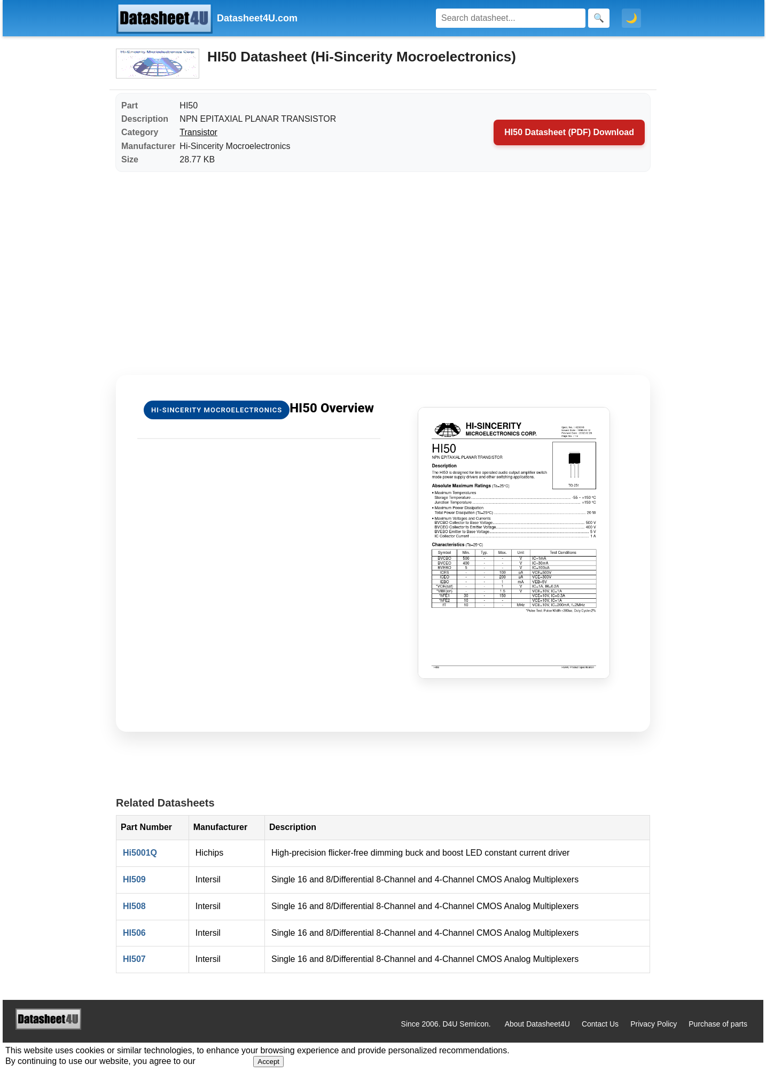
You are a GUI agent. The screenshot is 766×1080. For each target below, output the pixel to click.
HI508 (134, 906)
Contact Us (600, 1024)
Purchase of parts (718, 1024)
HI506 (134, 932)
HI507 (134, 959)
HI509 (134, 879)
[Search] (510, 18)
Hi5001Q (140, 852)
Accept (268, 1062)
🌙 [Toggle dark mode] (631, 18)
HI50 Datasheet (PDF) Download (569, 132)
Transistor (198, 132)
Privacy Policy (653, 1024)
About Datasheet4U (537, 1024)
